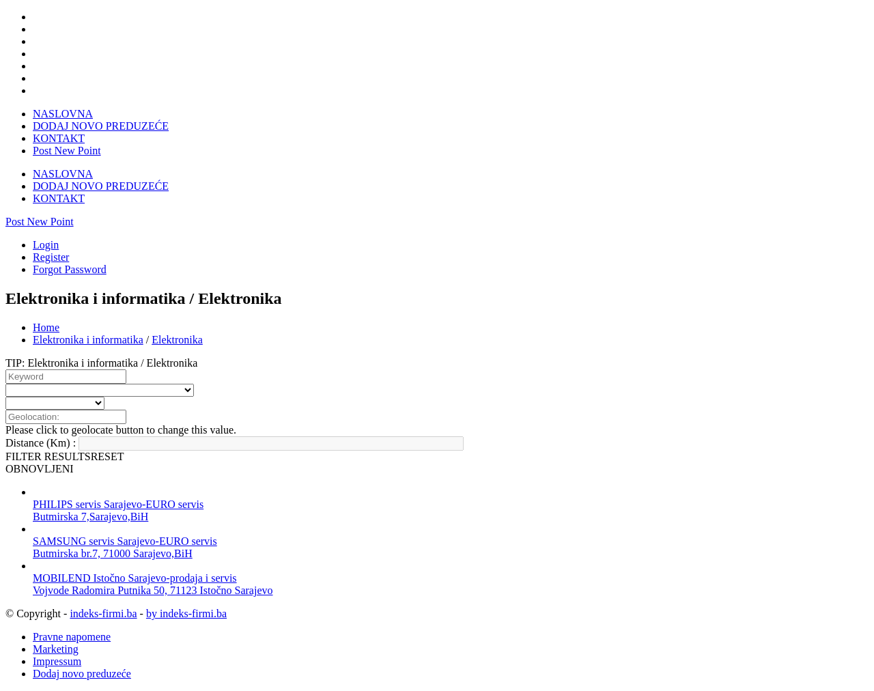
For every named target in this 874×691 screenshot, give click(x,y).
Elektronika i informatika (88, 340)
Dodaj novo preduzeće (82, 673)
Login (46, 245)
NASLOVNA (63, 113)
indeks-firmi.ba (103, 613)
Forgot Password (70, 269)
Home (46, 327)
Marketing (56, 649)
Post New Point (67, 150)
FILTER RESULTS (48, 456)
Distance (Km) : (40, 443)
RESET (107, 456)
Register (51, 257)
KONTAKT (59, 138)
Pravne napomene (72, 637)
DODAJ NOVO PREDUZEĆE (101, 126)
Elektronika (177, 340)
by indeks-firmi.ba (186, 613)
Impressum (57, 661)
